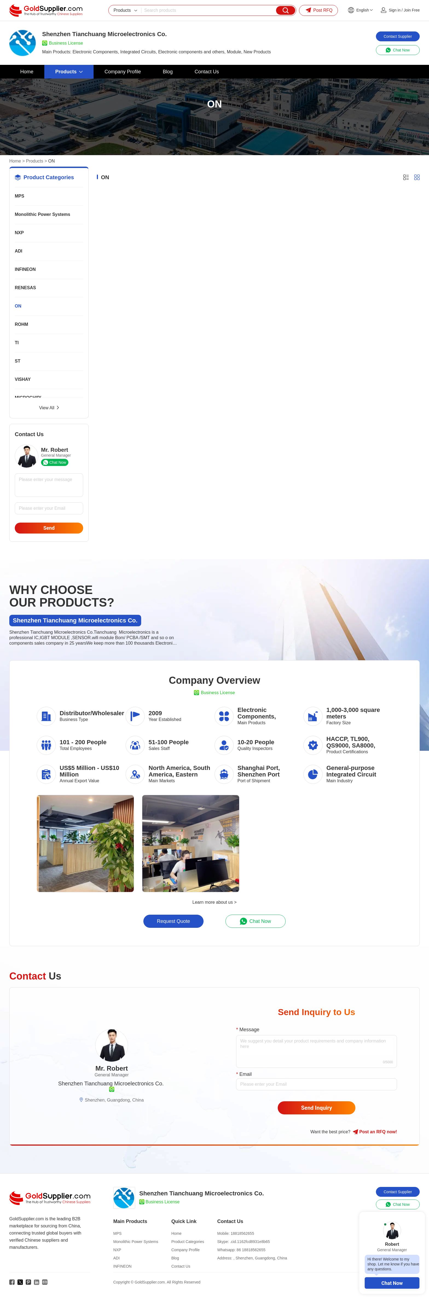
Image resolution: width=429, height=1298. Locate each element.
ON (18, 306)
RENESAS (25, 287)
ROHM (21, 324)
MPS (19, 196)
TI (17, 342)
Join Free (412, 10)
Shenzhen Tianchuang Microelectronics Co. (111, 1083)
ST (17, 361)
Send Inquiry (316, 1108)
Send (48, 528)
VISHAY (23, 379)
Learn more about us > (214, 902)
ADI (18, 251)
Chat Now (392, 1283)
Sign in (395, 10)
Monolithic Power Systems (42, 214)
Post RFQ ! (375, 1132)
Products (34, 161)
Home (15, 161)
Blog (175, 1258)
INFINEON (25, 269)
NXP (19, 232)
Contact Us (180, 1266)
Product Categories (187, 1241)
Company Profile (185, 1250)
